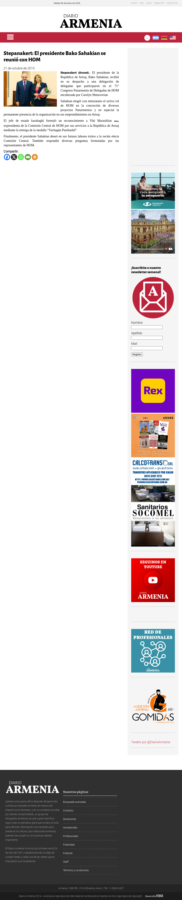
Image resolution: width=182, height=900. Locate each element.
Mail (134, 343)
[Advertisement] (153, 108)
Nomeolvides (70, 827)
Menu (10, 37)
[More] (35, 157)
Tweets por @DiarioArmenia (150, 742)
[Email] (28, 157)
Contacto (172, 3)
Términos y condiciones (76, 870)
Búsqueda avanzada (74, 802)
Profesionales (70, 836)
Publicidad (69, 844)
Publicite (159, 3)
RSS (142, 3)
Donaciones (69, 819)
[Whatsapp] (21, 157)
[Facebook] (7, 157)
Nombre (137, 322)
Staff (134, 3)
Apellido (136, 333)
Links (149, 3)
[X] (14, 157)
